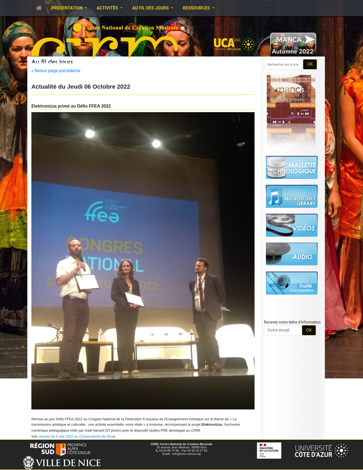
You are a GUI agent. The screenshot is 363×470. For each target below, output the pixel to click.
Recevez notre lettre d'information (292, 322)
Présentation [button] (67, 8)
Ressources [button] (197, 8)
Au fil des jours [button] (151, 8)
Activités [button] (108, 8)
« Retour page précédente (55, 70)
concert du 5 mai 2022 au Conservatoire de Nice (76, 436)
